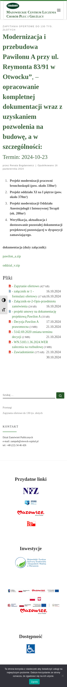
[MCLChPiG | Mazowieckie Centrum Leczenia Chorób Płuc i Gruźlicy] (12, 5)
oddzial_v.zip (11, 265)
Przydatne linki (31, 479)
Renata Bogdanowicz (22, 165)
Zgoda (34, 681)
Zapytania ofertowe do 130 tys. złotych (23, 413)
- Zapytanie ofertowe (26, 286)
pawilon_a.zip (12, 256)
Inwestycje (31, 548)
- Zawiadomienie (23, 352)
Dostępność (31, 636)
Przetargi (7, 407)
